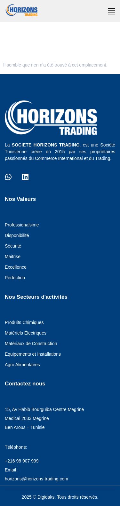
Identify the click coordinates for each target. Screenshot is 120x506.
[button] (112, 11)
